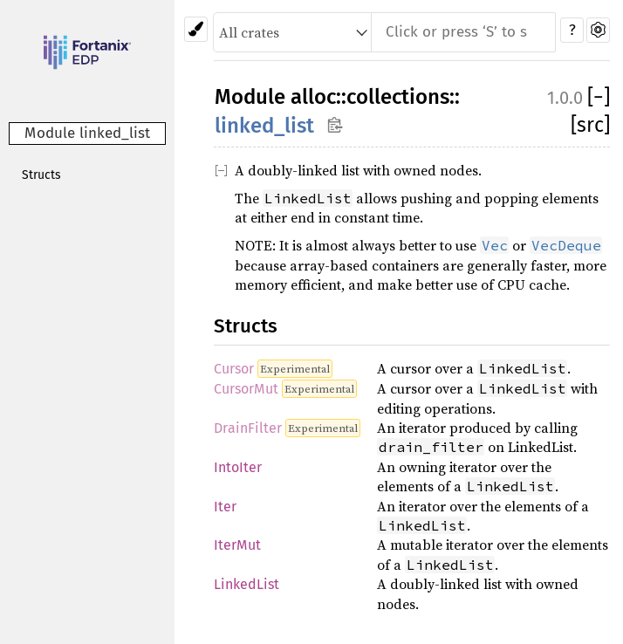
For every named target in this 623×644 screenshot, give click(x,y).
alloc (313, 97)
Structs (41, 175)
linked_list (264, 125)
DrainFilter (248, 428)
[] (598, 97)
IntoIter (238, 467)
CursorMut (246, 388)
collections (397, 97)
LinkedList (246, 584)
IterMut (237, 545)
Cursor (234, 368)
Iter (225, 506)
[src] (590, 125)
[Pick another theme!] (196, 29)
